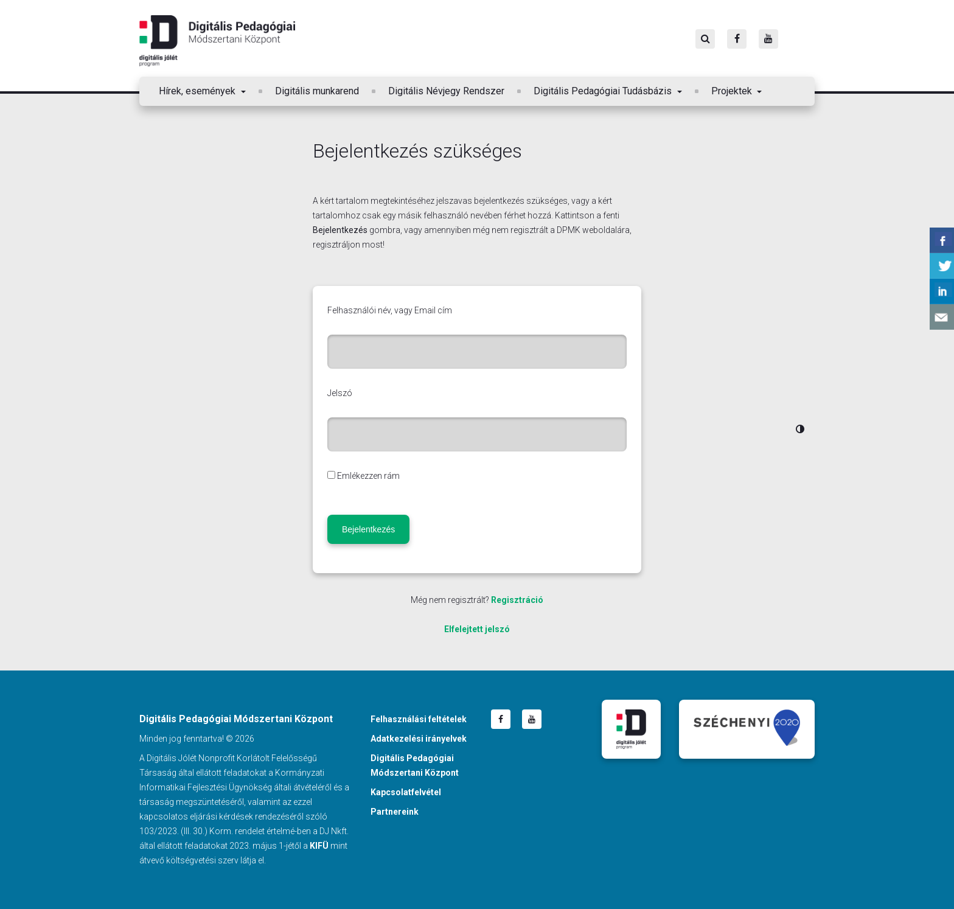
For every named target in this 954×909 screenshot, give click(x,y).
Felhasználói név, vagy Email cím (389, 310)
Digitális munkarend (317, 91)
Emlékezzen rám (368, 476)
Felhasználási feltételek (419, 719)
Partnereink (395, 812)
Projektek (732, 91)
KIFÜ (319, 846)
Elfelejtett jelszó (477, 629)
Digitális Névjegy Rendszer (446, 91)
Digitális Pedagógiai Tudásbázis (604, 91)
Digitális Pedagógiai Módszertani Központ (217, 40)
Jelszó (339, 393)
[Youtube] (768, 39)
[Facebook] (737, 39)
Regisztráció (517, 600)
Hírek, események (198, 91)
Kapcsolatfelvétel (406, 792)
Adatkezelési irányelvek (419, 739)
